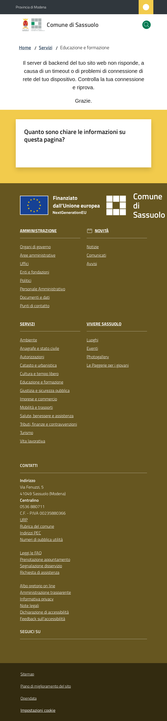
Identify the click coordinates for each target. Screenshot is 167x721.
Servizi (45, 47)
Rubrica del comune (37, 526)
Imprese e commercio (38, 399)
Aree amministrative (37, 255)
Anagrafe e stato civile (39, 348)
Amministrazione (38, 231)
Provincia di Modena (31, 7)
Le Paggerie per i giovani (108, 365)
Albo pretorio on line (37, 586)
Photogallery (98, 357)
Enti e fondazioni (34, 272)
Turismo (26, 432)
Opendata (28, 698)
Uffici (24, 263)
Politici (25, 280)
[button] (146, 24)
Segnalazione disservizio (41, 566)
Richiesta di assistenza (39, 572)
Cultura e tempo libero (39, 373)
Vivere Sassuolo (104, 324)
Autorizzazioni (32, 357)
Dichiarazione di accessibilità (44, 612)
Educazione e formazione (41, 382)
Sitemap (27, 674)
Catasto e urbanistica (38, 365)
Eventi (92, 348)
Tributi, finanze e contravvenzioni (48, 424)
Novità (102, 231)
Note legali (29, 605)
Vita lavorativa (32, 441)
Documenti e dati (35, 297)
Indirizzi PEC (30, 533)
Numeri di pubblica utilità (41, 539)
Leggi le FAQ (31, 553)
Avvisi (92, 263)
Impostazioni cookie (37, 710)
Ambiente (28, 340)
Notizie (93, 246)
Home (25, 47)
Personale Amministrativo (42, 289)
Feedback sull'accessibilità (42, 618)
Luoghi (92, 340)
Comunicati (96, 255)
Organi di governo (35, 246)
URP (24, 519)
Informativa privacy (37, 599)
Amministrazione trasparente (45, 592)
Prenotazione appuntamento (45, 559)
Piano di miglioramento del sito (45, 686)
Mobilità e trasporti (36, 407)
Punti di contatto (34, 305)
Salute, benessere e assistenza (47, 415)
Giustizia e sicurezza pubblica (45, 390)
